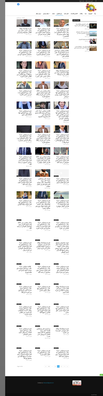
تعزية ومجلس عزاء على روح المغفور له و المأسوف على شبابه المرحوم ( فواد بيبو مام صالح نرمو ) (37, 204)
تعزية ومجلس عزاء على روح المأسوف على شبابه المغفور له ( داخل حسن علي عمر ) (37, 73)
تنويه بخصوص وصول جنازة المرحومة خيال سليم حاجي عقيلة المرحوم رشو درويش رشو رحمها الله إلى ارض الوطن (57, 247)
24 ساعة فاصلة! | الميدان (79, 39)
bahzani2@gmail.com (43, 382)
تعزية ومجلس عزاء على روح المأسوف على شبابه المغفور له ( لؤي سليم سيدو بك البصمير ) (56, 32)
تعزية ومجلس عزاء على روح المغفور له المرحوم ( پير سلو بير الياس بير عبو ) (57, 225)
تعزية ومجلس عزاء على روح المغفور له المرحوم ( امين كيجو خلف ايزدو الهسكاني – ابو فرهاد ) (56, 138)
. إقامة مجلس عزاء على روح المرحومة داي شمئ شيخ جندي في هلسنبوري (18, 269)
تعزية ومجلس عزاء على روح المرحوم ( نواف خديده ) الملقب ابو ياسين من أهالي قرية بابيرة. (19, 310)
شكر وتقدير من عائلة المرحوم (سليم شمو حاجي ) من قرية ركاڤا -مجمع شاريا (38, 93)
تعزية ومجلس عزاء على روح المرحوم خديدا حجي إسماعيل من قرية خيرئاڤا (19, 289)
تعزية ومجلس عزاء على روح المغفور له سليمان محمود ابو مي (19, 52)
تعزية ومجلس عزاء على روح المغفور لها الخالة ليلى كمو (19, 113)
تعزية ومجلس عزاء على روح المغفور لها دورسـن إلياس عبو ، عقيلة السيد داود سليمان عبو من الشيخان (57, 115)
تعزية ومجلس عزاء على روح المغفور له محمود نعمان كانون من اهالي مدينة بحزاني (37, 31)
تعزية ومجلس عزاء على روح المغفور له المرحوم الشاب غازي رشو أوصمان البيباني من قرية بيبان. (19, 246)
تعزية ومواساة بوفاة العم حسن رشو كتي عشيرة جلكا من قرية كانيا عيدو (57, 289)
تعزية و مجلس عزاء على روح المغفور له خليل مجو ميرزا (38, 352)
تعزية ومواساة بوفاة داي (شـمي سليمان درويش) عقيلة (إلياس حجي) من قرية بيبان (38, 245)
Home (18, 17)
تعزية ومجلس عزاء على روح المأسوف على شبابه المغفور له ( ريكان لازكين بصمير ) (19, 137)
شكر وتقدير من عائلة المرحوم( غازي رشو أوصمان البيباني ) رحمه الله (19, 225)
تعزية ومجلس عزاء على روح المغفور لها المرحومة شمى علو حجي (57, 309)
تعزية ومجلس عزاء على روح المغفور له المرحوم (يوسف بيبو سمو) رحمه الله (57, 353)
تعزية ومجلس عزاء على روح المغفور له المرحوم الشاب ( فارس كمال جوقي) (57, 203)
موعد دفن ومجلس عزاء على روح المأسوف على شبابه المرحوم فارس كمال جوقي (38, 182)
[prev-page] (62, 366)
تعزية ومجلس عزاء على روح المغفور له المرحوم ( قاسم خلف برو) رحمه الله (19, 181)
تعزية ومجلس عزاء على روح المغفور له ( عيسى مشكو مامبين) (38, 52)
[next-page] (40, 366)
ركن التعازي (51, 26)
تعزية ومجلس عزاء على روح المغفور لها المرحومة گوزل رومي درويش (57, 93)
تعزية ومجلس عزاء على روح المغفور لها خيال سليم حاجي (38, 288)
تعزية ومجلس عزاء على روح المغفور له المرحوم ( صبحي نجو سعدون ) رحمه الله (38, 269)
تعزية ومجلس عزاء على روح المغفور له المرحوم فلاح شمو (57, 180)
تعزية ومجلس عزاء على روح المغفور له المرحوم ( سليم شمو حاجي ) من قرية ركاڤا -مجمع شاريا (38, 138)
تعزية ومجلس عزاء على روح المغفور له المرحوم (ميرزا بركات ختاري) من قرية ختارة (38, 225)
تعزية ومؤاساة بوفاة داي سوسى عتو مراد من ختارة (57, 330)
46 (43, 366)
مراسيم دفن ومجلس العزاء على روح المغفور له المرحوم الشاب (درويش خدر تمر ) (38, 332)
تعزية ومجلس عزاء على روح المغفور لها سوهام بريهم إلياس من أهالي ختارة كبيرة (18, 73)
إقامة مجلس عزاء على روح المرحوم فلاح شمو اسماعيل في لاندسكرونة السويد (37, 113)
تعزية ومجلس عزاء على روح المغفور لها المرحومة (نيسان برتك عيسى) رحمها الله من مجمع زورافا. (19, 354)
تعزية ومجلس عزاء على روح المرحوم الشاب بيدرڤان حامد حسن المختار (20, 331)
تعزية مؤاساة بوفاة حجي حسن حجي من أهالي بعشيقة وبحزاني (19, 30)
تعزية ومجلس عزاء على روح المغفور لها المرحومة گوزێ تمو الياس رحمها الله (38, 309)
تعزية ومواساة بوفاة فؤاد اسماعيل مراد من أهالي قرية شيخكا (56, 72)
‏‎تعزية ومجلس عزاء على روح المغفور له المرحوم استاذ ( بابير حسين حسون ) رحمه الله (19, 160)
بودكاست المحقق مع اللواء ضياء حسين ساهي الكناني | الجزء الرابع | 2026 (76, 26)
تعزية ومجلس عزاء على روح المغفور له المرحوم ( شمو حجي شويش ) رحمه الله (57, 159)
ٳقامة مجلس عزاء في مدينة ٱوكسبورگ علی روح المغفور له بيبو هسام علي (56, 53)
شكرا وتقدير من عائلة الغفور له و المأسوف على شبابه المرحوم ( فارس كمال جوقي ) (38, 159)
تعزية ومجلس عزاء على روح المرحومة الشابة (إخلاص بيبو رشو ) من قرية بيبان (57, 269)
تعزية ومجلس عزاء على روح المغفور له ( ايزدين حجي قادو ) (19, 92)
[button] (90, 13)
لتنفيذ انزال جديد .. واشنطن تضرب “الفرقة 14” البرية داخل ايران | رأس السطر (76, 48)
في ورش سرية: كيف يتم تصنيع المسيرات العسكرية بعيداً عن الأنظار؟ (77, 33)
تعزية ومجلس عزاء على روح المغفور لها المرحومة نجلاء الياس (19, 202)
